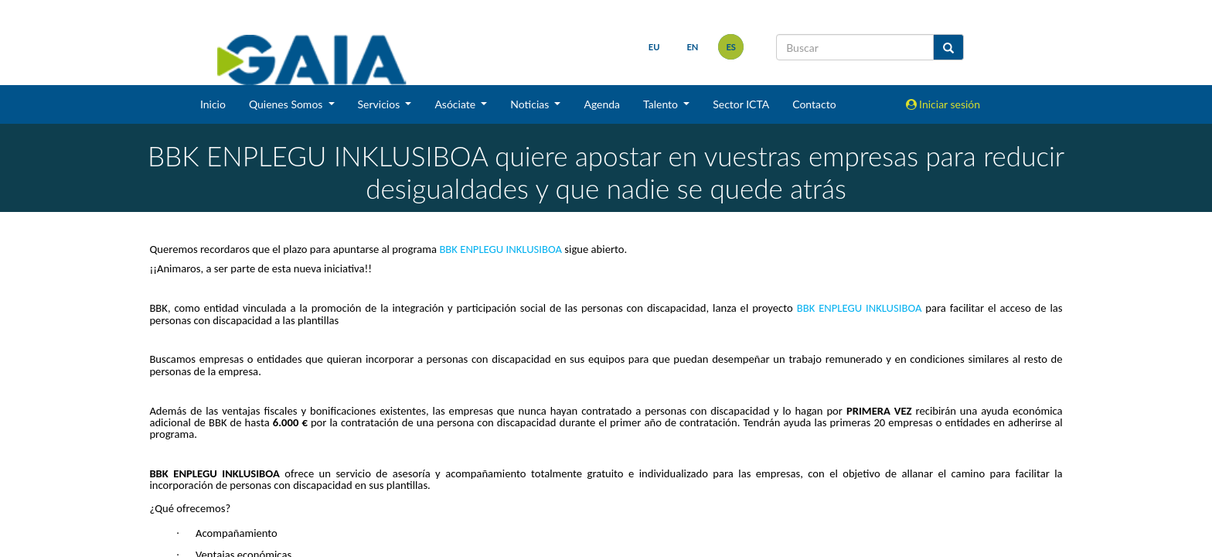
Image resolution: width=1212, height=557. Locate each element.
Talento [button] (662, 104)
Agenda (602, 104)
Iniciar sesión (943, 104)
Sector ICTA (741, 104)
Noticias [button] (531, 104)
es (727, 47)
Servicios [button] (380, 104)
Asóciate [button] (456, 104)
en (688, 47)
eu (650, 47)
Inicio (213, 104)
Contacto (814, 104)
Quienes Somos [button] (287, 104)
